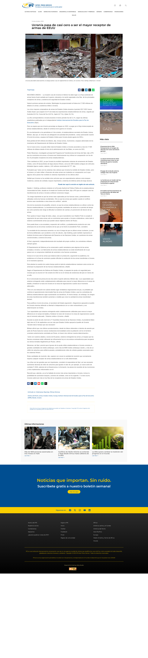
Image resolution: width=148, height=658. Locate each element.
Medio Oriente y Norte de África (103, 538)
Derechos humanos (51, 11)
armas (41, 396)
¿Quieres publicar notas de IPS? (38, 535)
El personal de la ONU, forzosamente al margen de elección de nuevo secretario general (110, 149)
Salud (74, 15)
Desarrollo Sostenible (67, 11)
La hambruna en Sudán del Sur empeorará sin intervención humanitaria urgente (111, 181)
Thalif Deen (30, 90)
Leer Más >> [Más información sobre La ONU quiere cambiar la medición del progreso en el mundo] (95, 455)
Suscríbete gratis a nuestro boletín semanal (74, 486)
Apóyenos (31, 532)
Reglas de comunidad (68, 538)
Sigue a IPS (64, 522)
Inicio (62, 525)
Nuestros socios (33, 525)
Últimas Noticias (30, 11)
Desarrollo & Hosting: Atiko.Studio (74, 565)
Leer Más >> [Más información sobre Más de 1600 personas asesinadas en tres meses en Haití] (27, 455)
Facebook (64, 532)
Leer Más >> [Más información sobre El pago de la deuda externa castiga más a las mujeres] (104, 174)
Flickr (62, 535)
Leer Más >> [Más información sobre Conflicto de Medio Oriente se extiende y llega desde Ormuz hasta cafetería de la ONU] (61, 457)
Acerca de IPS (32, 522)
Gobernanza (108, 11)
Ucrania (39, 398)
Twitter (63, 529)
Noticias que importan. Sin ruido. (74, 480)
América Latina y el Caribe (102, 525)
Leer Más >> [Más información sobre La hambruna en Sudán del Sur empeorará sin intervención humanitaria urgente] (104, 185)
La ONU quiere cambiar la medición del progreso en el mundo (107, 452)
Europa (55, 396)
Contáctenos (32, 529)
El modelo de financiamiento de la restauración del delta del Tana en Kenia (111, 192)
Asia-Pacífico (97, 532)
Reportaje (46, 392)
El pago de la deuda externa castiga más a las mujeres (110, 171)
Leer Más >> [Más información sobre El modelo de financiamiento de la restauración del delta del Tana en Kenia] (104, 196)
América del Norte (33, 396)
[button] (125, 5)
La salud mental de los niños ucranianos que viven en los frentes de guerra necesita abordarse (110, 161)
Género (99, 11)
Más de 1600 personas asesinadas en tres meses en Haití (38, 452)
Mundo (34, 398)
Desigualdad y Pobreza (86, 11)
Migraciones (118, 11)
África (95, 522)
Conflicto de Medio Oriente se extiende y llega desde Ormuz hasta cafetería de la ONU (73, 453)
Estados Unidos (48, 396)
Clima (40, 11)
